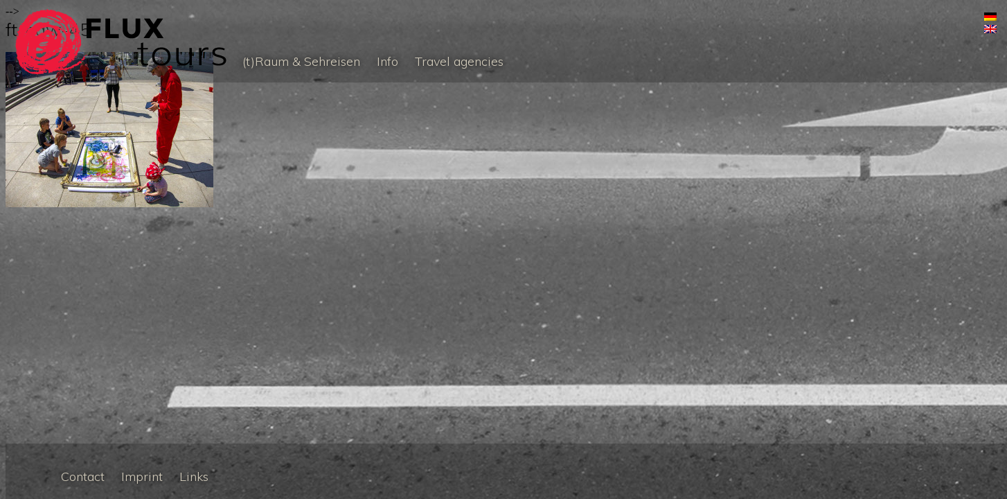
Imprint (142, 476)
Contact (83, 476)
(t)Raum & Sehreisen (301, 61)
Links (193, 476)
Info (387, 61)
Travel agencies (459, 61)
